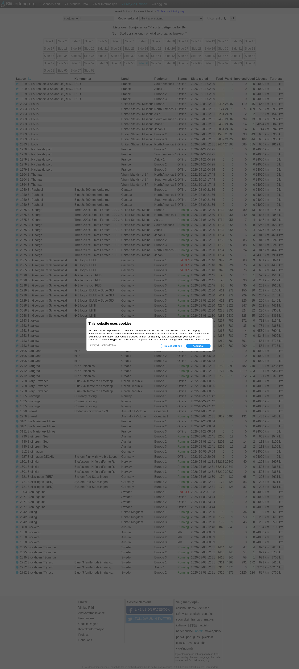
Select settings (173, 346)
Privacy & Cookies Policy (102, 345)
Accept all (198, 346)
